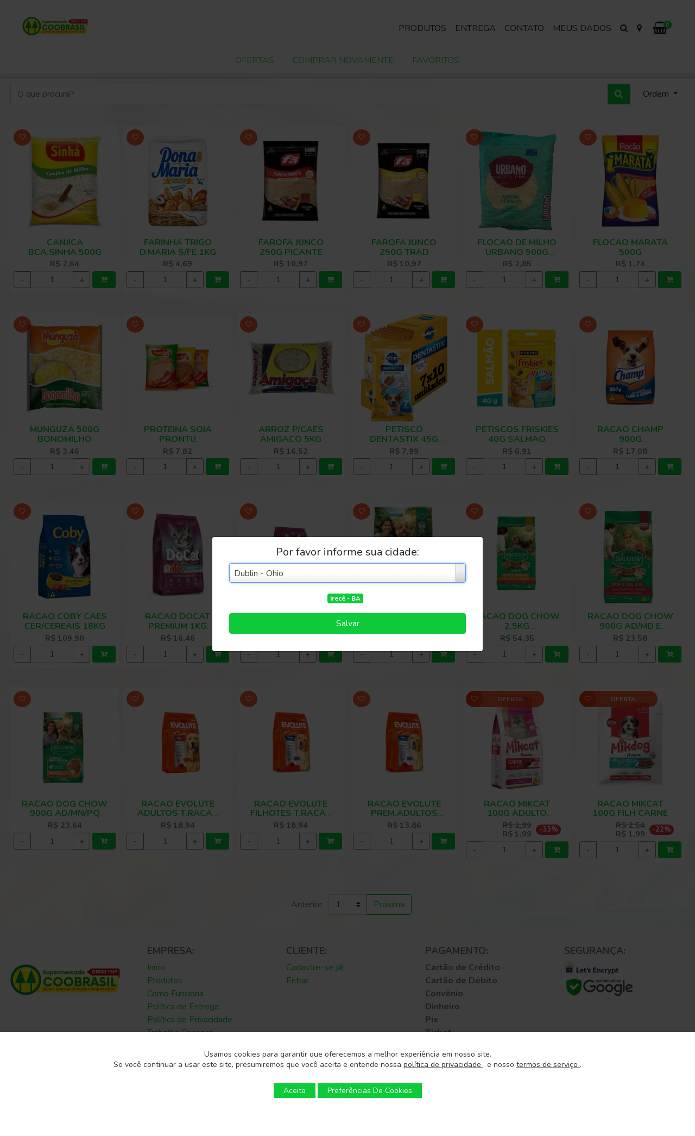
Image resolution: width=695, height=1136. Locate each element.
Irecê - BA (345, 598)
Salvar (347, 623)
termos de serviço (548, 1064)
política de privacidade (443, 1064)
